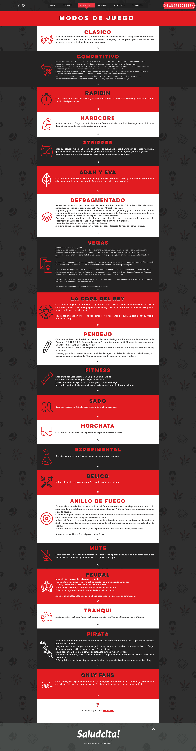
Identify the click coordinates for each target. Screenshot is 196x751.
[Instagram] (23, 5)
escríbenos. (108, 710)
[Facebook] (18, 5)
